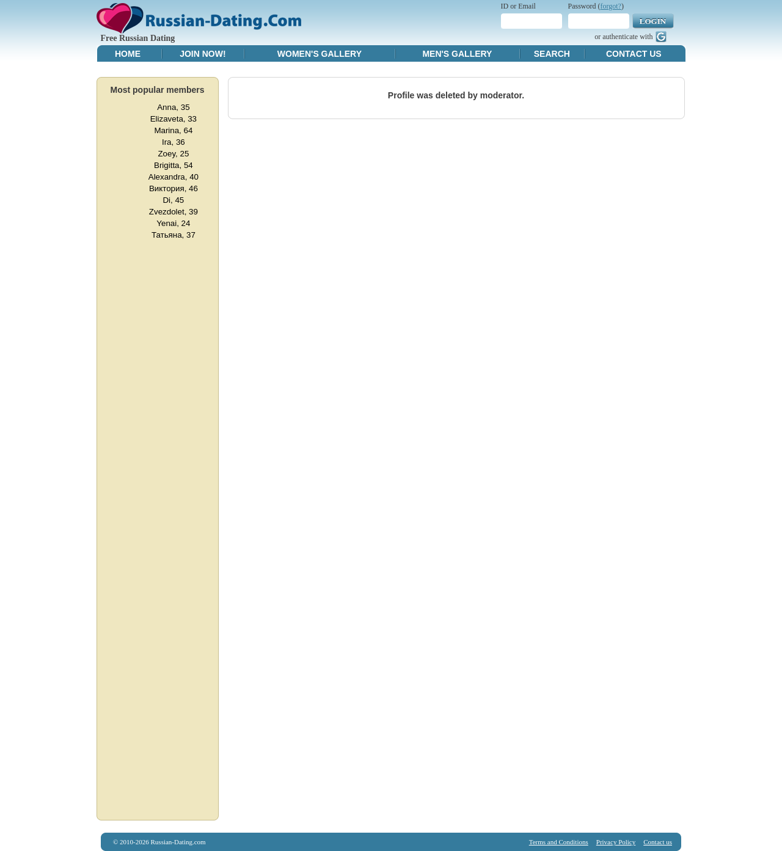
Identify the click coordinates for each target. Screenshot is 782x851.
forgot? (611, 6)
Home (128, 54)
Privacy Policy (615, 842)
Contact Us (634, 54)
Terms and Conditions (558, 842)
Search (552, 54)
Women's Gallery (319, 54)
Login (653, 21)
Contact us (657, 842)
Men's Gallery (457, 54)
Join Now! (202, 54)
